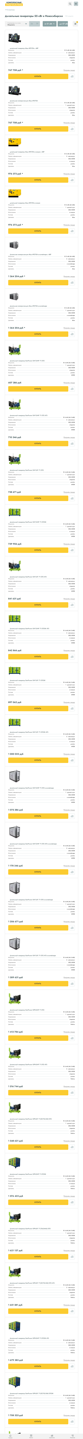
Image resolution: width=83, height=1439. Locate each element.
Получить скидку (69, 70)
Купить (37, 76)
